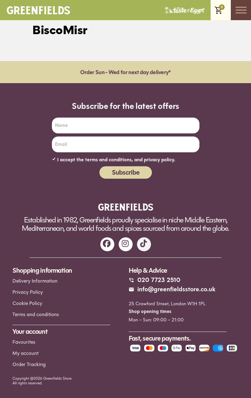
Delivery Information (34, 280)
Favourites (23, 342)
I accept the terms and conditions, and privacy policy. (116, 159)
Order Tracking (29, 364)
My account (25, 353)
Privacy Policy (27, 292)
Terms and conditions (35, 314)
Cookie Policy (27, 303)
